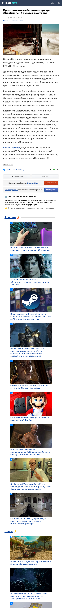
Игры (5, 21)
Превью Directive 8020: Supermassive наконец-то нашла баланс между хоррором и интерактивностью (28, 596)
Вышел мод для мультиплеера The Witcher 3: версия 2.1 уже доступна (30, 562)
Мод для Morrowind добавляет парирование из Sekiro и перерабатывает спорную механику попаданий (30, 452)
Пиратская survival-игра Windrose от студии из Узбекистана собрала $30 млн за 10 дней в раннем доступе (30, 316)
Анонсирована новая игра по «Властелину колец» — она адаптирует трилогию (29, 282)
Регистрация (51, 190)
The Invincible (8, 165)
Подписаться (51, 183)
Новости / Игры (17, 21)
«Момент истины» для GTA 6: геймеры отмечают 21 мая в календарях (29, 386)
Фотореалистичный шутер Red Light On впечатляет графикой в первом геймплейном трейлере (29, 521)
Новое (9, 531)
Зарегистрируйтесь (11, 190)
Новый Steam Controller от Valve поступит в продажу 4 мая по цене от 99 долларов (30, 248)
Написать (45, 176)
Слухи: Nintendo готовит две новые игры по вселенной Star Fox (30, 418)
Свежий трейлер (11, 147)
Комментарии (17, 176)
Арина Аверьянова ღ (15, 169)
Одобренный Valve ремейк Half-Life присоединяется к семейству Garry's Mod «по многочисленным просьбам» (30, 486)
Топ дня (10, 217)
